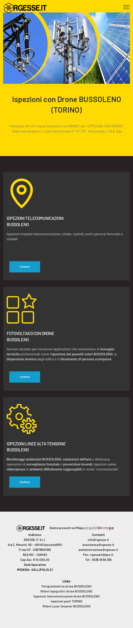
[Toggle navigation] (126, 7)
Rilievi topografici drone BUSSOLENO (66, 591)
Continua (25, 266)
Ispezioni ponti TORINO (67, 601)
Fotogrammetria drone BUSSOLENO (67, 586)
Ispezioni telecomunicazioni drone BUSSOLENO (66, 596)
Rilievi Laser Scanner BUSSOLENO (67, 606)
